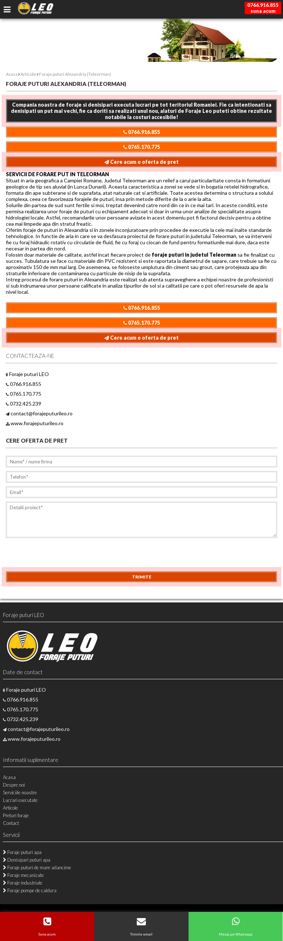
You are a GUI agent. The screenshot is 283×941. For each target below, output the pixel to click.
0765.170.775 (141, 147)
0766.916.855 (141, 132)
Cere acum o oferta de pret (141, 162)
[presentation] (61, 557)
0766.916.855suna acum (263, 8)
